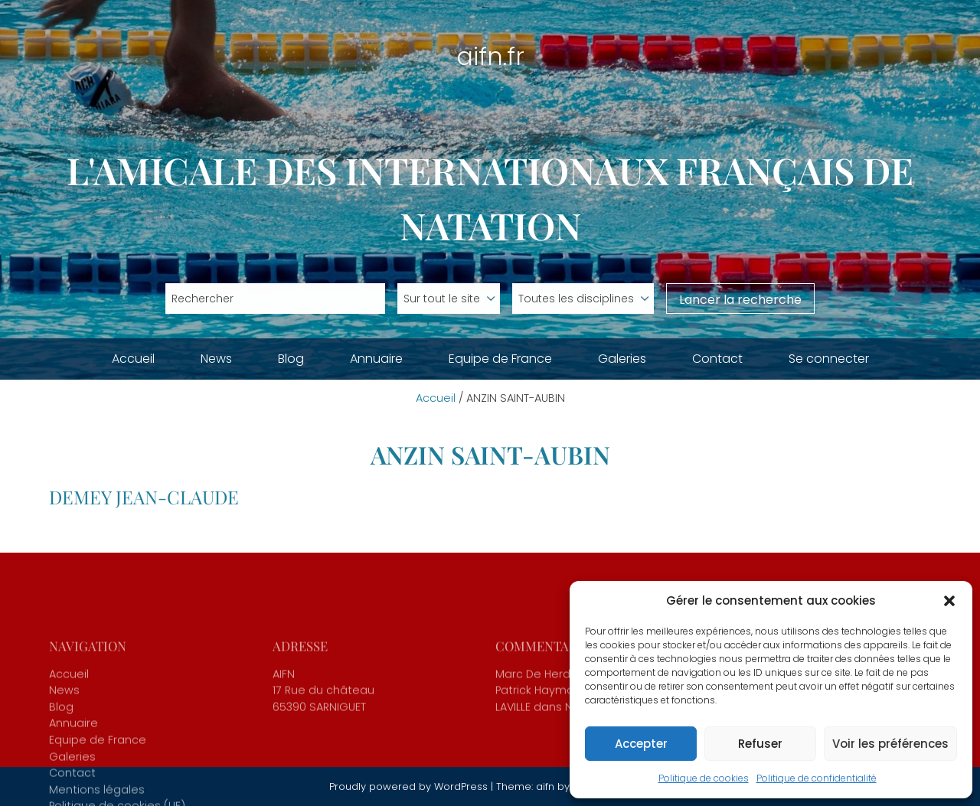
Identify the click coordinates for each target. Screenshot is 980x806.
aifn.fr (490, 56)
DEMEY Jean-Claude (144, 497)
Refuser (760, 744)
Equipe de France (500, 358)
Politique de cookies (703, 778)
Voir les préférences (890, 744)
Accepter (641, 744)
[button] (949, 601)
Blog (291, 358)
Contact (717, 358)
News (216, 358)
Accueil (133, 358)
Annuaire (376, 358)
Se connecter (829, 358)
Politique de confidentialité (816, 778)
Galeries (622, 358)
